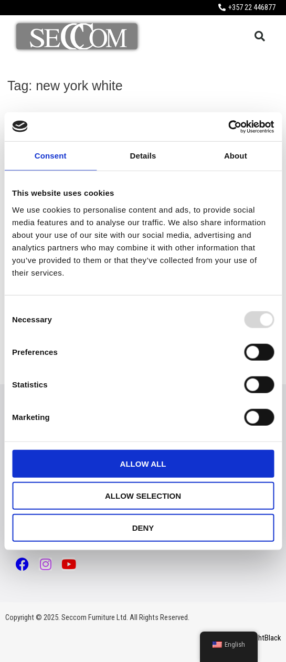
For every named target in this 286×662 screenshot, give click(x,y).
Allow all (143, 463)
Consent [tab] (51, 155)
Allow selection (143, 495)
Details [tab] (143, 155)
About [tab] (235, 155)
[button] (259, 36)
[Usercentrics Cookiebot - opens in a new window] (228, 126)
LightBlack (265, 638)
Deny (143, 527)
